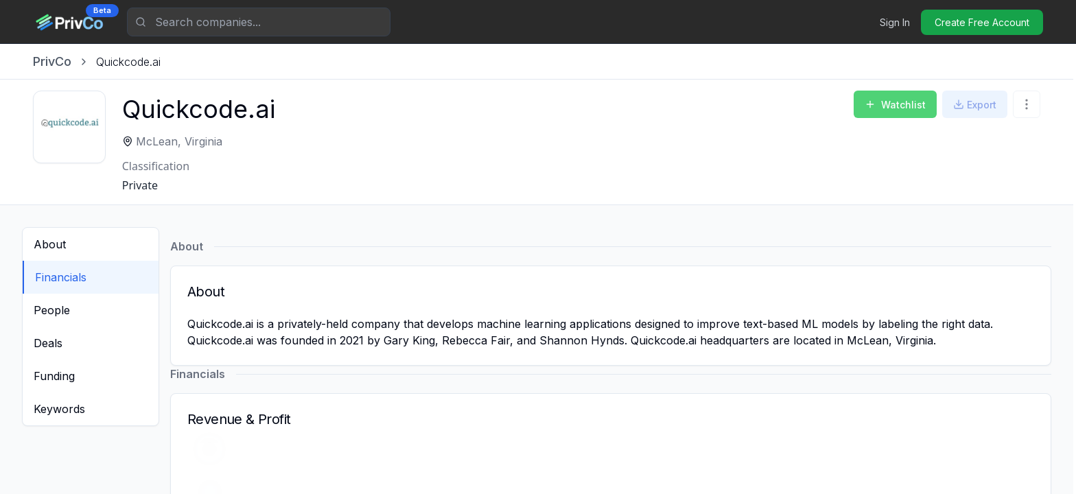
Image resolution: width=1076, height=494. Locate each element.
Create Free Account (982, 22)
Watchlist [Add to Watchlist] (895, 104)
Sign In (895, 22)
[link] (128, 62)
